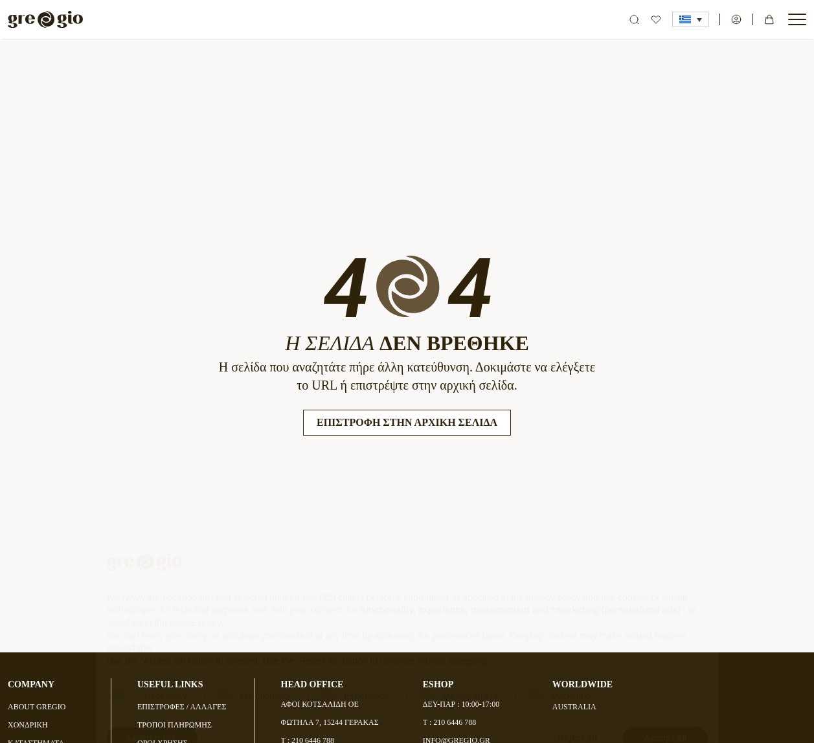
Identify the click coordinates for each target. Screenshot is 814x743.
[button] (690, 19)
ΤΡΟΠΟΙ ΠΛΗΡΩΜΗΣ (174, 724)
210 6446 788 (454, 722)
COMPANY (31, 684)
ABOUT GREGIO (36, 706)
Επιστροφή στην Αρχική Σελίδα (407, 422)
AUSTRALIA (574, 706)
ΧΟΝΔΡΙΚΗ (28, 724)
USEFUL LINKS (170, 684)
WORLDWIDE (582, 684)
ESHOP (438, 684)
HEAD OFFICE (312, 684)
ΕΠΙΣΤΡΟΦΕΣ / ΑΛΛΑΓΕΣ (181, 706)
